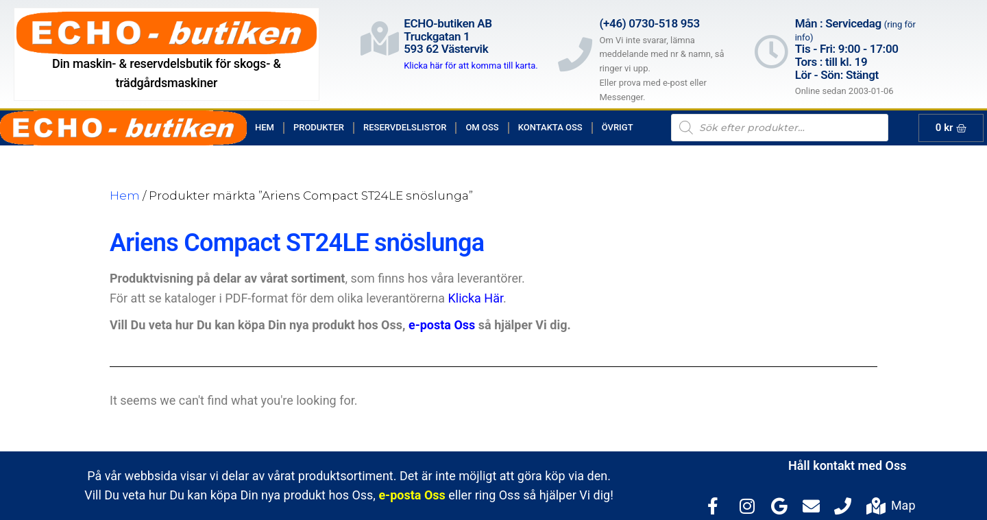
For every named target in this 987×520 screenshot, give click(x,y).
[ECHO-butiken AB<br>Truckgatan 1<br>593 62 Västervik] (380, 38)
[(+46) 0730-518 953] (575, 54)
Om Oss (481, 127)
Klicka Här (476, 298)
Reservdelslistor (404, 127)
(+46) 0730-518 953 (649, 23)
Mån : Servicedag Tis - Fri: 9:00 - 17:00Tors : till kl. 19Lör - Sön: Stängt (855, 49)
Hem (264, 127)
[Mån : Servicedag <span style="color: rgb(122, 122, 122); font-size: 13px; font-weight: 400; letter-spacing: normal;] (771, 51)
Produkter (318, 127)
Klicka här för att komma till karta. (471, 65)
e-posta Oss (442, 325)
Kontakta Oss (550, 127)
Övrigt (617, 127)
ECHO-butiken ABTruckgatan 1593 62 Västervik (448, 36)
